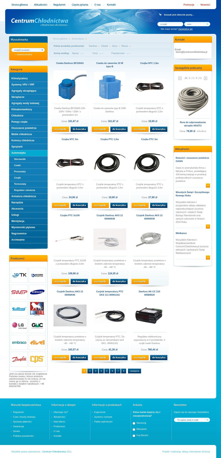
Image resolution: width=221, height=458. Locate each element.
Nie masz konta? (177, 29)
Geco (114, 46)
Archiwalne (18, 239)
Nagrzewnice (19, 233)
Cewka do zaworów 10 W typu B (109, 65)
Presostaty (20, 171)
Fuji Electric (142, 435)
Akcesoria (17, 208)
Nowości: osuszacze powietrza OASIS (192, 159)
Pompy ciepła (19, 121)
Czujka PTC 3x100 (70, 215)
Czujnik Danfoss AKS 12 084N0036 (110, 217)
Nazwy (75, 53)
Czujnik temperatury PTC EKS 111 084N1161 (109, 293)
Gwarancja (18, 426)
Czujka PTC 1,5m (109, 139)
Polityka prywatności (23, 436)
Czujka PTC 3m (149, 139)
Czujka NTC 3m (70, 139)
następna (134, 371)
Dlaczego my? (61, 412)
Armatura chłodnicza (23, 196)
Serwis (16, 431)
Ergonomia (99, 412)
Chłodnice (17, 115)
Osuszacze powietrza (23, 128)
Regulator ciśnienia (24, 190)
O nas (57, 431)
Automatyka (18, 152)
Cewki (17, 165)
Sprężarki (17, 146)
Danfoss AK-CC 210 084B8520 (149, 293)
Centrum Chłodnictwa (54, 451)
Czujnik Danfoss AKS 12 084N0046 (70, 293)
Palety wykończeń (103, 421)
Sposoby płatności (22, 421)
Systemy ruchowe (103, 417)
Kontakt (57, 436)
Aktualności (59, 417)
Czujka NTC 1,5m (149, 63)
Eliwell (104, 46)
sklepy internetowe (191, 451)
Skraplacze (17, 97)
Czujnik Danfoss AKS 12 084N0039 (149, 217)
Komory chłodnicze (22, 140)
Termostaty (20, 184)
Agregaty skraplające (23, 90)
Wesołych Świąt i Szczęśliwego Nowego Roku (192, 194)
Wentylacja (17, 221)
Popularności (118, 53)
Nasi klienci (59, 421)
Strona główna (60, 38)
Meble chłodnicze (21, 134)
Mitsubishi (141, 429)
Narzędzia (17, 202)
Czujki (17, 177)
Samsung (141, 423)
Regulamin (18, 412)
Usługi (15, 214)
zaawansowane (24, 54)
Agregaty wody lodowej (25, 103)
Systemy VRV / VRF (22, 84)
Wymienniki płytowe (23, 227)
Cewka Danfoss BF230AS (70, 63)
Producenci (59, 426)
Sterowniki (20, 159)
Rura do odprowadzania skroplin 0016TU (193, 124)
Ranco (125, 46)
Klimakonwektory (21, 109)
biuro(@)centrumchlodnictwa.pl (191, 52)
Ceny (95, 53)
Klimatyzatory (19, 78)
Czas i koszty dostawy (24, 417)
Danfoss (93, 46)
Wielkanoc (181, 233)
